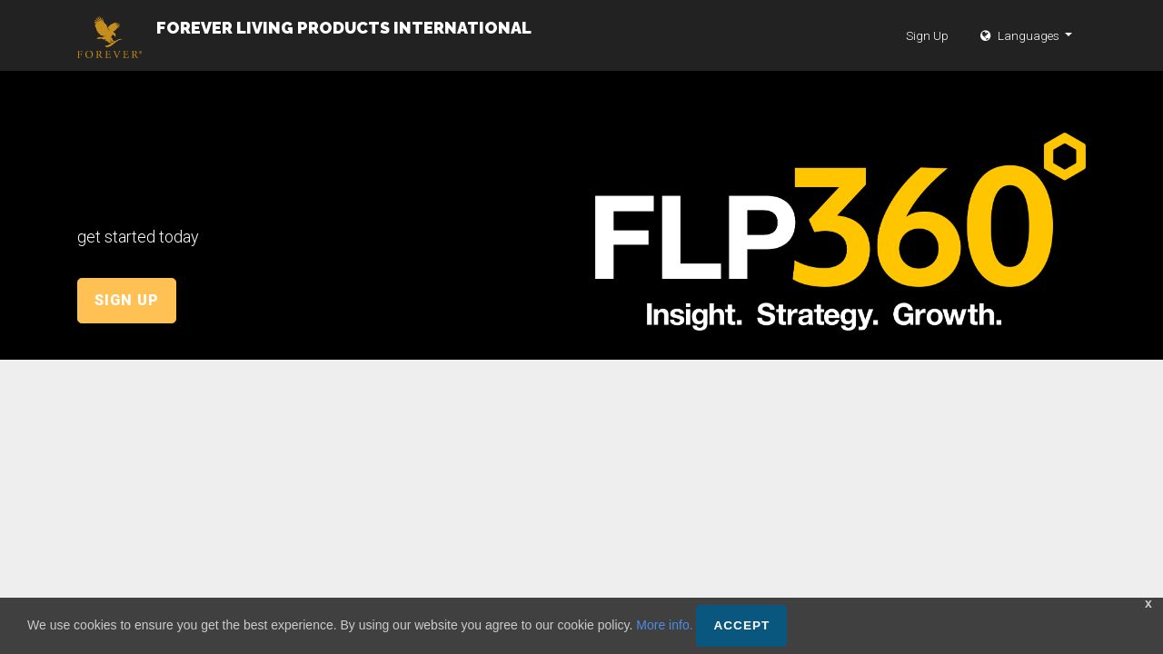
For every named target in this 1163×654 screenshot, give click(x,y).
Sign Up (927, 54)
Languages (1021, 54)
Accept (741, 625)
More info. (664, 625)
